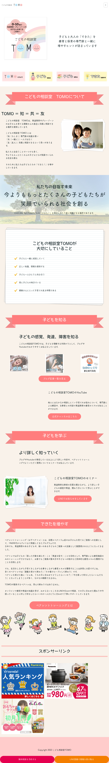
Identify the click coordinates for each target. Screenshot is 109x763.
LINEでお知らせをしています (73, 499)
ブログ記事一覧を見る (54, 379)
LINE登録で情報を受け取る (82, 759)
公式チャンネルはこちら (64, 416)
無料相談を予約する (27, 759)
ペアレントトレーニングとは (54, 605)
